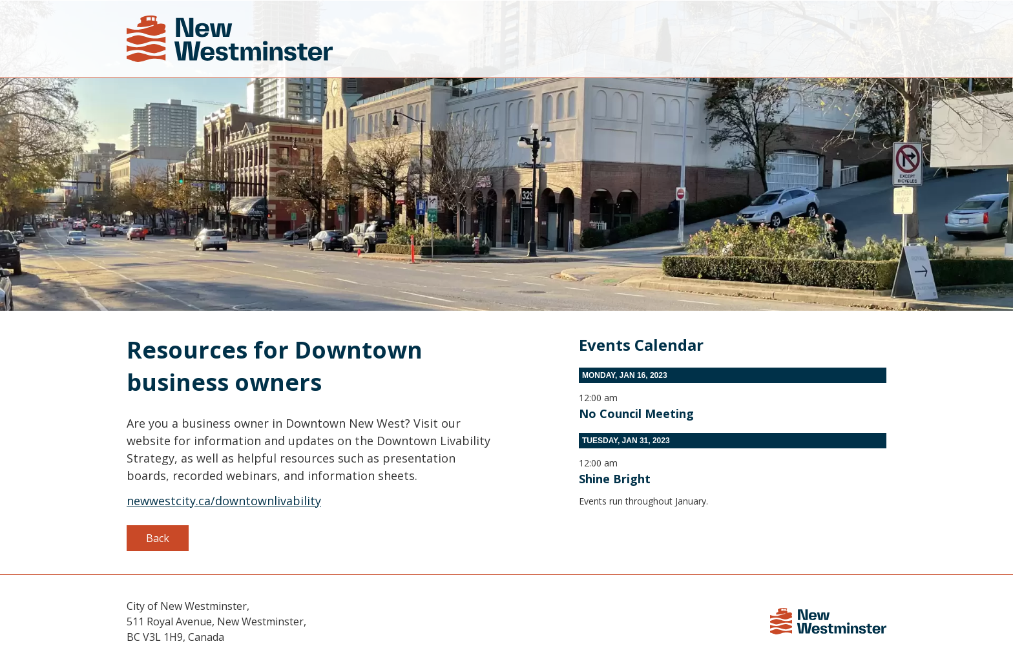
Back (157, 538)
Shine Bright (615, 478)
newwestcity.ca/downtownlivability (224, 500)
